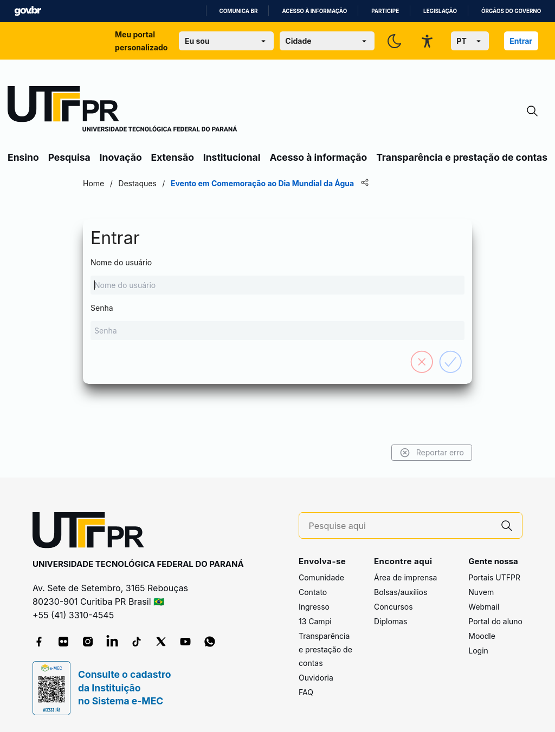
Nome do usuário (277, 276)
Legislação (440, 11)
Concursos (393, 606)
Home (93, 183)
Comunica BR (239, 11)
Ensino (23, 157)
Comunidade (321, 577)
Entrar (520, 40)
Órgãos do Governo (511, 11)
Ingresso (314, 606)
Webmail (483, 606)
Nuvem (481, 592)
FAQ (306, 692)
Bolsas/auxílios (400, 592)
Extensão (172, 157)
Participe (385, 11)
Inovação (121, 157)
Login (478, 650)
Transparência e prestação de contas (461, 157)
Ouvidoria (316, 677)
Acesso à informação (314, 11)
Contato (313, 592)
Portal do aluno (495, 621)
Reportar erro (431, 452)
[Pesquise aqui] (400, 526)
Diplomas (390, 621)
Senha (277, 321)
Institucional (232, 157)
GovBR (27, 11)
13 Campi (315, 621)
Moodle (481, 635)
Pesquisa (69, 157)
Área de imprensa (405, 577)
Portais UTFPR (494, 577)
